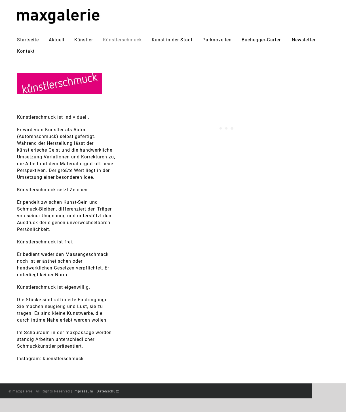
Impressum (100, 405)
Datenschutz (125, 405)
